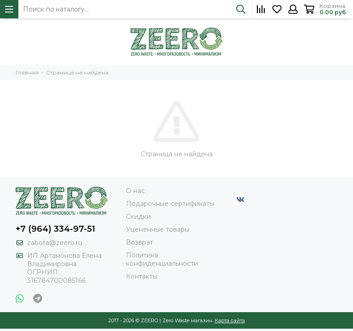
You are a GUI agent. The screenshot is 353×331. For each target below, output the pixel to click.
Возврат (139, 242)
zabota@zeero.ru (54, 243)
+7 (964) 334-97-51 (55, 229)
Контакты (141, 276)
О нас (135, 191)
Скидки (138, 216)
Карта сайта (230, 320)
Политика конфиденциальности (162, 259)
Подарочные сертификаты (170, 204)
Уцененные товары (157, 229)
